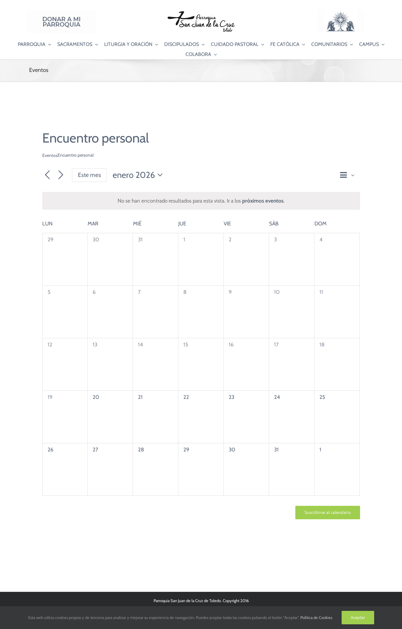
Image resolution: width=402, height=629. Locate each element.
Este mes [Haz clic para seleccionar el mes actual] (89, 175)
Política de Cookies (316, 617)
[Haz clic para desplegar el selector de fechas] (139, 175)
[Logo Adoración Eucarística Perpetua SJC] (340, 12)
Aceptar (358, 617)
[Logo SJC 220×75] (201, 12)
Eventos (50, 155)
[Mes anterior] (47, 175)
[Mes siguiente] (61, 175)
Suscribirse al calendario (327, 512)
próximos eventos (262, 201)
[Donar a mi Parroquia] (61, 12)
